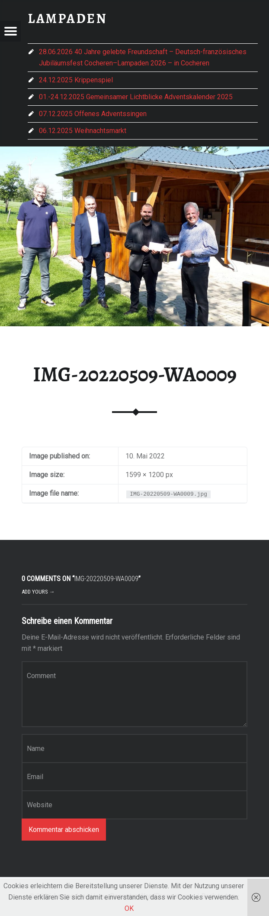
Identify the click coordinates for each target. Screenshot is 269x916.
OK (129, 908)
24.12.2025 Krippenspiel (76, 80)
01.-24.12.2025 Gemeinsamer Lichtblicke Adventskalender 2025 (136, 97)
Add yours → (38, 591)
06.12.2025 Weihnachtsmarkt (82, 131)
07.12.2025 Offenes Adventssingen (93, 114)
